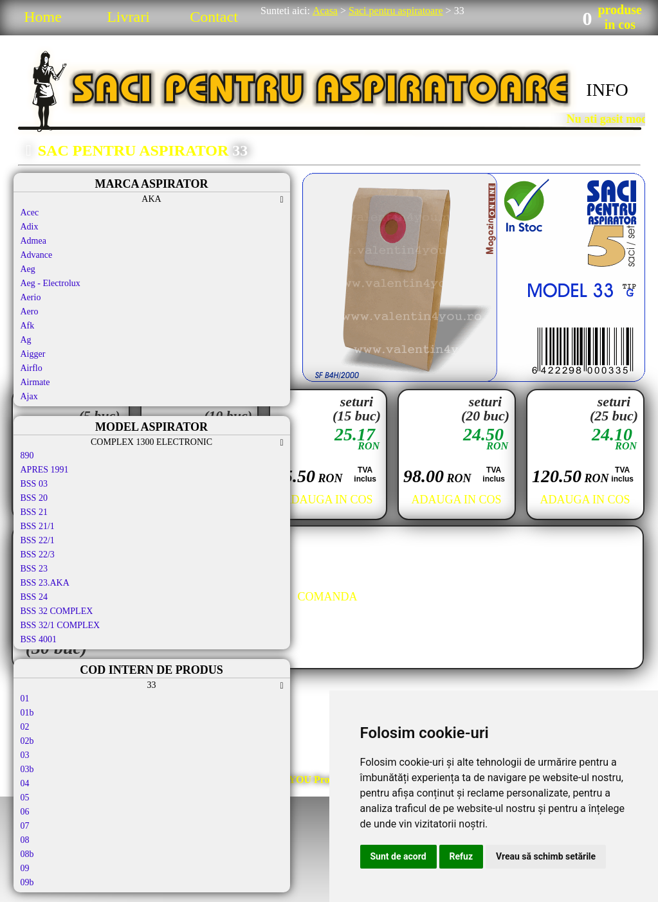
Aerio (31, 297)
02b (27, 741)
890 (27, 455)
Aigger (33, 354)
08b (27, 854)
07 (25, 826)
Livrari (128, 16)
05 (25, 797)
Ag (26, 340)
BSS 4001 (39, 639)
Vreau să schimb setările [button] (546, 856)
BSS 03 (34, 484)
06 (25, 811)
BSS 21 (34, 512)
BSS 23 (34, 568)
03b (27, 769)
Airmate (35, 382)
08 (25, 840)
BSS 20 (34, 498)
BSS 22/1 (38, 540)
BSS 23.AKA (45, 583)
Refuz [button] (461, 856)
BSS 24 (34, 597)
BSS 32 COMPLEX (57, 611)
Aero (30, 311)
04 (25, 783)
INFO (607, 90)
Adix (30, 226)
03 (25, 755)
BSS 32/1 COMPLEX (60, 625)
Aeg (28, 269)
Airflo (31, 368)
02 (25, 727)
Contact (214, 16)
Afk (28, 325)
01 (25, 698)
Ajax (29, 396)
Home (43, 16)
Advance (37, 255)
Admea (33, 241)
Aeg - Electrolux (50, 283)
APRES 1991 (45, 469)
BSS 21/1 (38, 526)
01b (27, 712)
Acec (30, 212)
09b (27, 882)
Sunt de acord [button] (398, 856)
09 (25, 868)
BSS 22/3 (38, 554)
